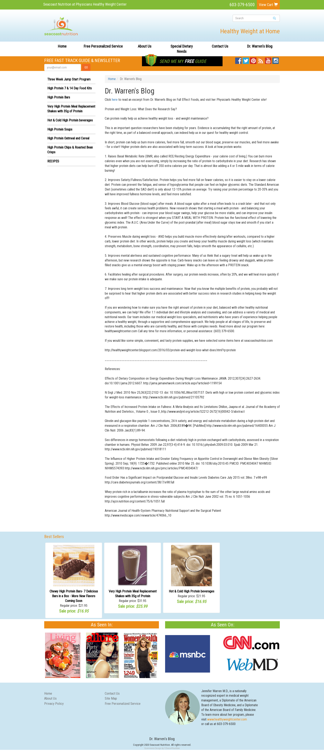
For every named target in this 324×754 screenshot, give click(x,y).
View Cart (268, 4)
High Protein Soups (59, 129)
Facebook (238, 60)
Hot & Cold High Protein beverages (70, 120)
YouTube (268, 60)
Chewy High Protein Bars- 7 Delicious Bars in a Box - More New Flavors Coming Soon (74, 596)
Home (62, 46)
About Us (144, 46)
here (115, 100)
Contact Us (220, 46)
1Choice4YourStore (172, 748)
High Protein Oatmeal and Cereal (68, 138)
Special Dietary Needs (181, 49)
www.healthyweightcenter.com (227, 719)
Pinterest (253, 60)
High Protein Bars (58, 97)
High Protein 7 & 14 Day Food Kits (69, 88)
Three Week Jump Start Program (69, 79)
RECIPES (53, 161)
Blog (261, 60)
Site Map (111, 698)
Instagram (275, 60)
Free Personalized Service (103, 46)
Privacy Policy (54, 703)
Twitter (246, 60)
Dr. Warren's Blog (259, 46)
